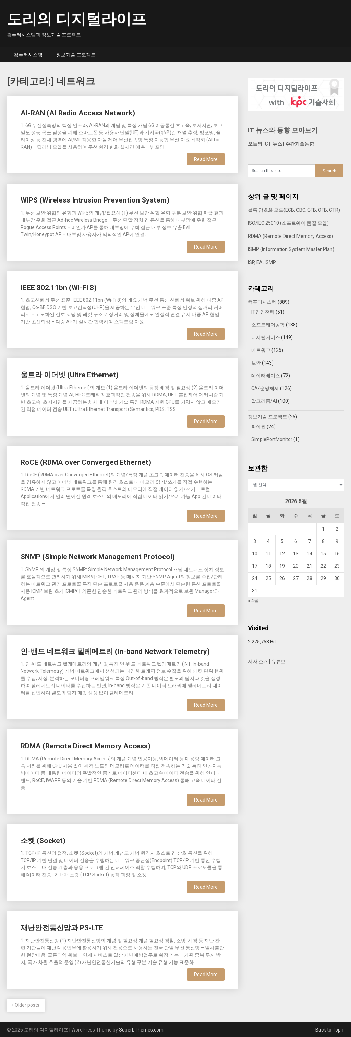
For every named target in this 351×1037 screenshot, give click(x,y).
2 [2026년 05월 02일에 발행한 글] (337, 529)
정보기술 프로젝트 (76, 54)
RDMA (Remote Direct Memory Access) (85, 746)
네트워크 (260, 350)
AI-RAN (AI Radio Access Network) (78, 113)
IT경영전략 (263, 312)
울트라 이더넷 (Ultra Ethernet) (70, 375)
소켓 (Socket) (43, 841)
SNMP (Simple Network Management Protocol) (98, 557)
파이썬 (258, 426)
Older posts (25, 1005)
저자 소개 (258, 661)
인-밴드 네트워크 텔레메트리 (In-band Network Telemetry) (115, 651)
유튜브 (278, 661)
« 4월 (253, 600)
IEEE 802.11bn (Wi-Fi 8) (59, 288)
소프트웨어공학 (268, 324)
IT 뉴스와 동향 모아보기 (283, 130)
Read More (206, 159)
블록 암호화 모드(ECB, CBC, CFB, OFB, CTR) (294, 210)
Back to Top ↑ (329, 1030)
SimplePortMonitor (271, 439)
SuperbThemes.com (141, 1030)
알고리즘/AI (264, 401)
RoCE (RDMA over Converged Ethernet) (86, 462)
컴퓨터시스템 (28, 54)
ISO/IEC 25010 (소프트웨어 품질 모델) (288, 223)
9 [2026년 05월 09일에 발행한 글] (337, 541)
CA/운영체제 (265, 388)
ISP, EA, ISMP (262, 262)
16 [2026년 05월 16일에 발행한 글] (337, 553)
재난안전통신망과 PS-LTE (62, 928)
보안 (256, 363)
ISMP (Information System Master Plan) (291, 249)
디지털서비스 (265, 337)
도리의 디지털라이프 (76, 19)
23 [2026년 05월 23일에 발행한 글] (337, 566)
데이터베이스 (265, 375)
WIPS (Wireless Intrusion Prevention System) (95, 200)
